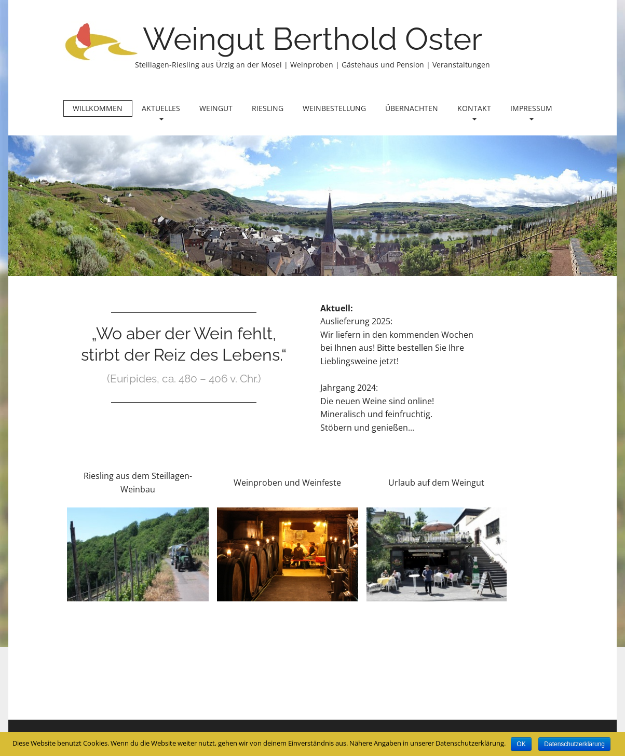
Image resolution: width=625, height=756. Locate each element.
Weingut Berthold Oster (312, 39)
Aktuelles (161, 111)
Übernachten (411, 108)
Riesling (267, 108)
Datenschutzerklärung (574, 744)
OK (521, 744)
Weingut (216, 108)
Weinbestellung (334, 108)
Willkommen (98, 108)
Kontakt (474, 111)
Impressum (531, 111)
